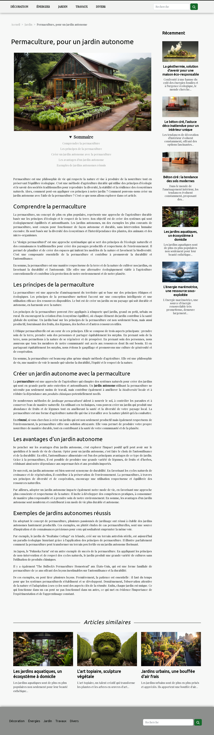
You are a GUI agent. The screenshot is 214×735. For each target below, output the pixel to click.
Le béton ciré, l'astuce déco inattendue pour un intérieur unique (180, 126)
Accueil (15, 24)
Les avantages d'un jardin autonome (81, 160)
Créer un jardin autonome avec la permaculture (81, 154)
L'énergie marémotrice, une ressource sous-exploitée (180, 291)
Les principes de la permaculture (81, 149)
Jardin (62, 6)
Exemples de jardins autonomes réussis (81, 165)
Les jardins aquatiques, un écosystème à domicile (180, 235)
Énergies (43, 6)
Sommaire (83, 137)
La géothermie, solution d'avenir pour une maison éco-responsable (180, 70)
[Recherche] (171, 6)
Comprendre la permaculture (81, 143)
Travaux (82, 6)
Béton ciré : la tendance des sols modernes (180, 179)
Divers (101, 6)
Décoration (19, 6)
